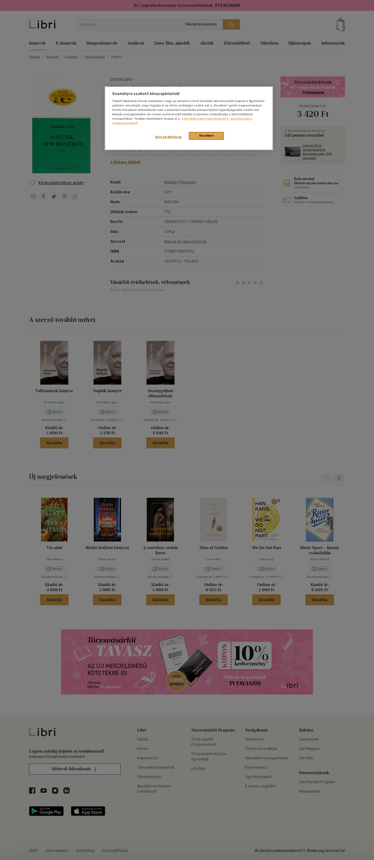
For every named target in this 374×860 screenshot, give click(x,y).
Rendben (206, 135)
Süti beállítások (168, 137)
